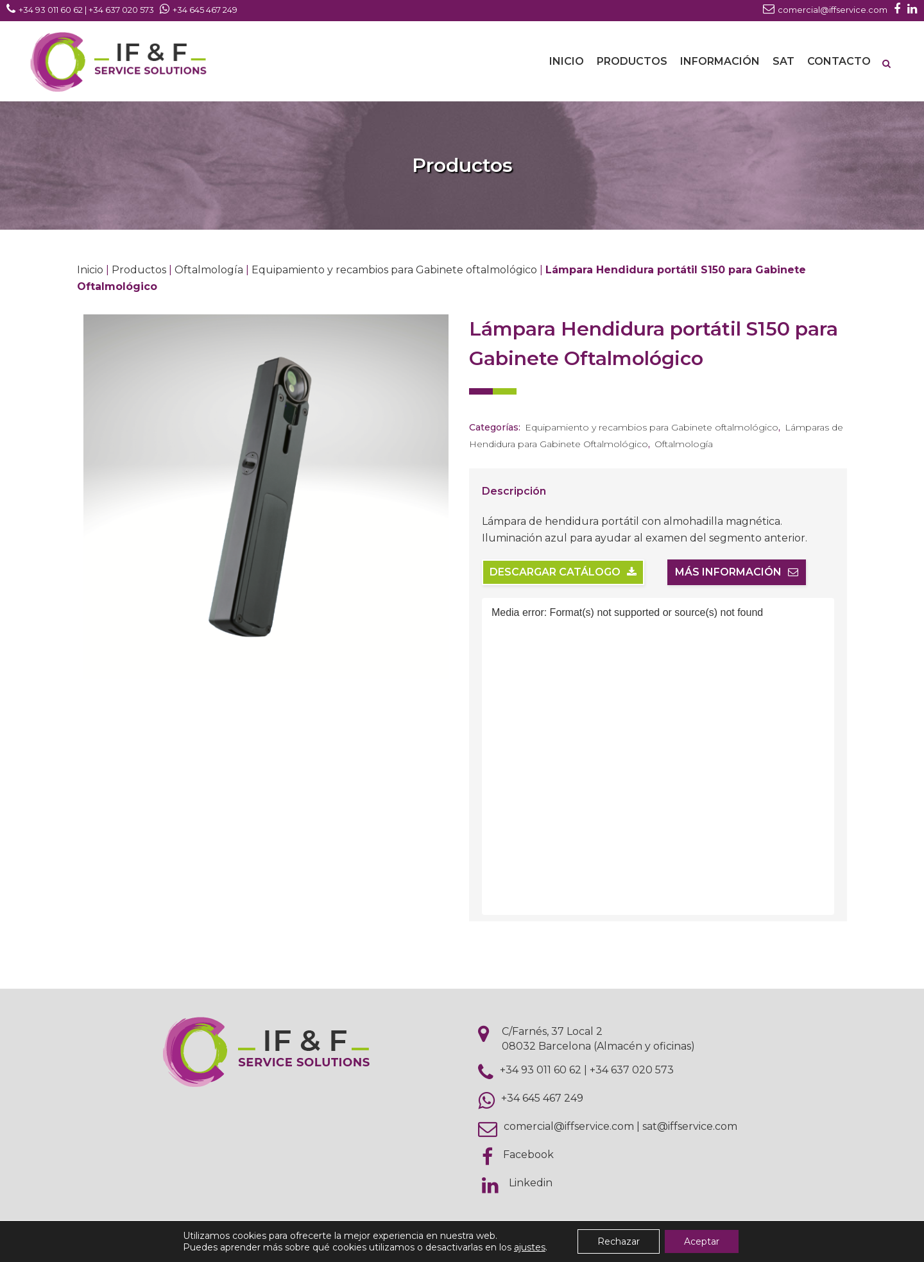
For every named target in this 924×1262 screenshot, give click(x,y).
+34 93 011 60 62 (540, 1070)
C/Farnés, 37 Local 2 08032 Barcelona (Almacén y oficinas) (598, 1038)
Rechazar (618, 1241)
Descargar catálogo (563, 572)
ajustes (529, 1247)
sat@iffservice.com (689, 1126)
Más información (736, 572)
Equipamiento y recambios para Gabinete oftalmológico (394, 270)
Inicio (90, 270)
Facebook (528, 1154)
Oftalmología (209, 270)
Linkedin (530, 1183)
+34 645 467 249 (542, 1098)
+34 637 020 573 (632, 1070)
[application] (658, 756)
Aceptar (701, 1241)
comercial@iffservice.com (569, 1126)
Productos (139, 270)
